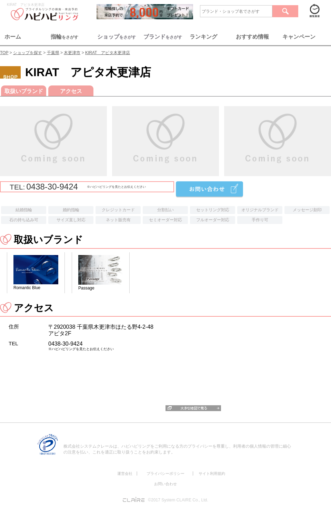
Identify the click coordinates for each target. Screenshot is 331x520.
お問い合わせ (165, 484)
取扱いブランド (23, 91)
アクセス (71, 91)
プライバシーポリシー (165, 473)
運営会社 (124, 473)
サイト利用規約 (212, 473)
